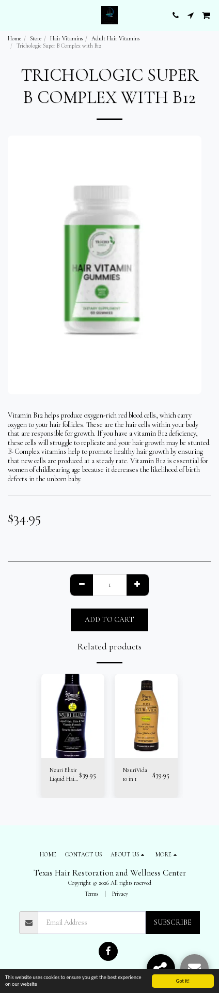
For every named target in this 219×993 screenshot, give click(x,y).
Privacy (120, 894)
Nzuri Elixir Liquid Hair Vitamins (63, 775)
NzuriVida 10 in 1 (135, 774)
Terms (91, 894)
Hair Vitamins (66, 38)
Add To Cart (109, 619)
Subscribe (173, 922)
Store (35, 38)
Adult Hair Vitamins (115, 38)
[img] (72, 716)
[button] (11, 15)
